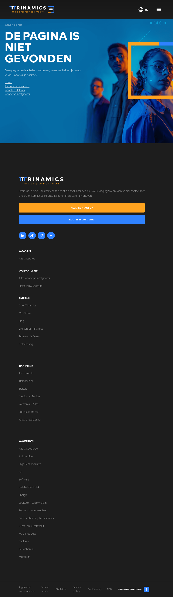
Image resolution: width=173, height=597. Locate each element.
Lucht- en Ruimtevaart (31, 526)
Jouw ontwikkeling (29, 419)
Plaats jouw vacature (30, 286)
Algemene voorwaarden (27, 589)
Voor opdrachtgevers (17, 94)
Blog (21, 321)
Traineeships (26, 381)
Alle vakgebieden (29, 448)
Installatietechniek (29, 487)
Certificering (94, 589)
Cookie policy (45, 589)
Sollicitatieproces (29, 412)
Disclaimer (61, 589)
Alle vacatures (27, 258)
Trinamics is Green (29, 336)
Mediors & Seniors (29, 396)
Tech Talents (26, 373)
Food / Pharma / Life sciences (36, 518)
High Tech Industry (30, 464)
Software (24, 479)
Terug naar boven (134, 589)
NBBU (110, 589)
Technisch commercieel (32, 510)
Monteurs (24, 557)
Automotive (26, 456)
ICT (20, 472)
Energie (23, 495)
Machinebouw (27, 534)
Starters (23, 389)
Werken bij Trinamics (31, 329)
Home (8, 82)
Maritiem (24, 541)
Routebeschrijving (81, 219)
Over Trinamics (27, 305)
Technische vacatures (17, 86)
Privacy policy (77, 589)
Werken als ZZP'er (29, 404)
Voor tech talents (15, 90)
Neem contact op (82, 207)
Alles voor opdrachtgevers (34, 278)
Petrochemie (26, 549)
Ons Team (25, 313)
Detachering (26, 344)
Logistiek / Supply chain (33, 503)
